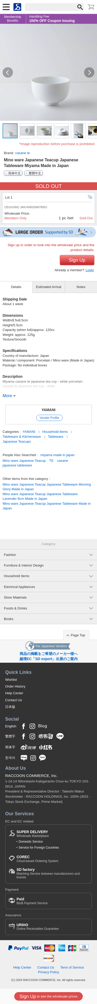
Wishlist (11, 680)
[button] (8, 72)
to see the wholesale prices (48, 996)
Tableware (56, 437)
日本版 (10, 707)
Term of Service (72, 967)
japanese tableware (17, 465)
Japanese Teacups (17, 441)
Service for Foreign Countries (39, 847)
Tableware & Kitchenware (22, 437)
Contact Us (13, 700)
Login (90, 270)
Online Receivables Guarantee (38, 927)
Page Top (78, 635)
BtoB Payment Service (32, 901)
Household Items (55, 432)
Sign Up (77, 260)
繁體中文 (35, 173)
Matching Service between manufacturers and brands (52, 873)
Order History (15, 686)
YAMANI (49, 410)
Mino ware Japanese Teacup (24, 461)
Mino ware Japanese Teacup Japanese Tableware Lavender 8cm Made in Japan (40, 496)
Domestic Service (31, 841)
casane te (22, 153)
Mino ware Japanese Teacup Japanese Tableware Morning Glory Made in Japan (47, 486)
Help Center (14, 693)
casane (62, 461)
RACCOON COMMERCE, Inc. (31, 775)
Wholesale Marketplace (33, 834)
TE (51, 461)
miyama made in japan (57, 455)
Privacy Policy (48, 972)
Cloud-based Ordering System (37, 859)
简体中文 (14, 173)
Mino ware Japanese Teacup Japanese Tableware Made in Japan (47, 506)
